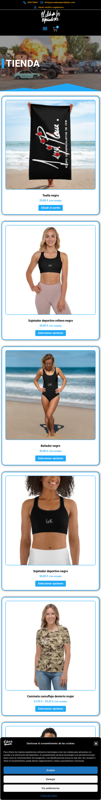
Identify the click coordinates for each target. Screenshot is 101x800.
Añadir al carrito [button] (50, 207)
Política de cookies (49, 795)
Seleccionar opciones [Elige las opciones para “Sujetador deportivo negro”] (50, 583)
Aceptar (50, 770)
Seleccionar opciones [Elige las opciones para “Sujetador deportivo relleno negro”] (50, 333)
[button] (96, 743)
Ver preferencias (51, 788)
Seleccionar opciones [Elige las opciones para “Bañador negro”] (50, 458)
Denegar (50, 779)
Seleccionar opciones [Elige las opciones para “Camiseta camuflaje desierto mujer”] (50, 708)
